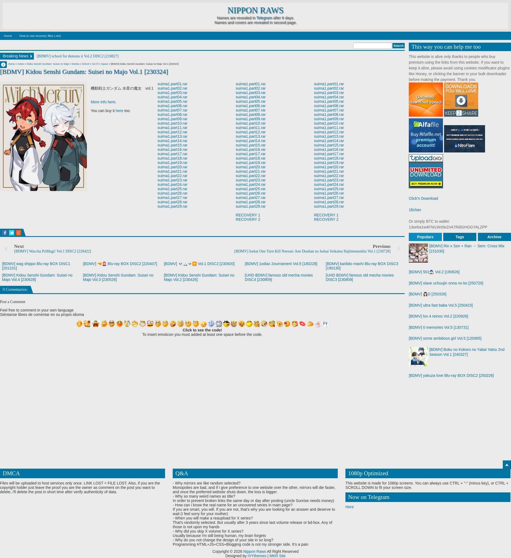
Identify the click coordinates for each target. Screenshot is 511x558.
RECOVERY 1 (248, 215)
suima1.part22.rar (172, 176)
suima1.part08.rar (172, 114)
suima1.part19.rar (172, 162)
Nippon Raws (255, 10)
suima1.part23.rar (172, 180)
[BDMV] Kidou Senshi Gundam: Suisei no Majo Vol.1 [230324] (84, 71)
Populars (425, 237)
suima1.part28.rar (172, 202)
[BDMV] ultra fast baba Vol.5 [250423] (441, 305)
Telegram (264, 18)
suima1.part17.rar (172, 154)
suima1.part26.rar (172, 193)
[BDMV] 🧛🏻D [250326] (428, 294)
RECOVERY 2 (248, 219)
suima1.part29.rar (172, 206)
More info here (103, 102)
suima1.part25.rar (172, 189)
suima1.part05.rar (172, 101)
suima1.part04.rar (172, 97)
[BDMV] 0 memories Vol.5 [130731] (439, 327)
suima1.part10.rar (172, 123)
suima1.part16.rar (172, 149)
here (119, 110)
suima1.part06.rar (172, 106)
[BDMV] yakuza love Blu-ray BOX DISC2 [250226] (451, 375)
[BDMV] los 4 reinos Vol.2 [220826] (438, 316)
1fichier (415, 210)
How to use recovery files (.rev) (40, 35)
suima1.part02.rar (172, 88)
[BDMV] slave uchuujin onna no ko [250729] (446, 283)
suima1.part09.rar (172, 119)
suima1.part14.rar (172, 141)
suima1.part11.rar (172, 127)
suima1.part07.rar (172, 110)
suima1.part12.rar (172, 132)
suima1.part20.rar (172, 167)
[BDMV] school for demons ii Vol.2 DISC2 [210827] (78, 56)
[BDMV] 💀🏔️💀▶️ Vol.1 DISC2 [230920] (199, 264)
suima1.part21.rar (172, 171)
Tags (460, 237)
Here (349, 507)
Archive (494, 237)
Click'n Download (423, 198)
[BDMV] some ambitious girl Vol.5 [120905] (445, 338)
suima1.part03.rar (172, 92)
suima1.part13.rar (172, 136)
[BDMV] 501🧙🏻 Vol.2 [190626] (434, 272)
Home (8, 35)
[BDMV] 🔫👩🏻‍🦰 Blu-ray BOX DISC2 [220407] (120, 264)
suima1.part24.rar (172, 184)
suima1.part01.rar (172, 84)
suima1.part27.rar (172, 197)
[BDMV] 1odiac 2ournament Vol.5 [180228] (281, 264)
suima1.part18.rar (172, 158)
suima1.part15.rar (172, 145)
